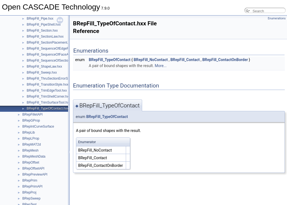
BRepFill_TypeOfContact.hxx (48, 108)
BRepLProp (30, 138)
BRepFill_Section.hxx (42, 30)
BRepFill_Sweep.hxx (42, 72)
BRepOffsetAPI (33, 168)
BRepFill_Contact (185, 60)
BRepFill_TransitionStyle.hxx (47, 84)
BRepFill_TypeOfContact (109, 60)
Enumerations (277, 18)
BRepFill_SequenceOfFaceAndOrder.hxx (56, 54)
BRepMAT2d (31, 144)
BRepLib (28, 132)
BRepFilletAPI (32, 114)
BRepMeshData (33, 156)
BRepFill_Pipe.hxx (40, 18)
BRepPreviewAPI (34, 174)
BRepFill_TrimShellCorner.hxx (48, 96)
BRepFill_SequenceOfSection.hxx (51, 60)
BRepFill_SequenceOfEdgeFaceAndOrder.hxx (60, 48)
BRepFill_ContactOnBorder (225, 60)
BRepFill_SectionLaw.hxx (45, 36)
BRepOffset (30, 162)
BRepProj (29, 192)
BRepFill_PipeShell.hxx (44, 24)
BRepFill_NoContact (151, 60)
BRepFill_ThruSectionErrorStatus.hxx (54, 78)
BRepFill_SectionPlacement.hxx (50, 42)
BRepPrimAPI (32, 186)
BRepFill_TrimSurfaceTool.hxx (49, 102)
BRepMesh (30, 150)
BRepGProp (31, 120)
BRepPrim (29, 180)
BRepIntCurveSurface (38, 126)
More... (160, 66)
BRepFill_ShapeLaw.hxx (44, 66)
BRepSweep (31, 198)
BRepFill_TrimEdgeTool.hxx (47, 90)
